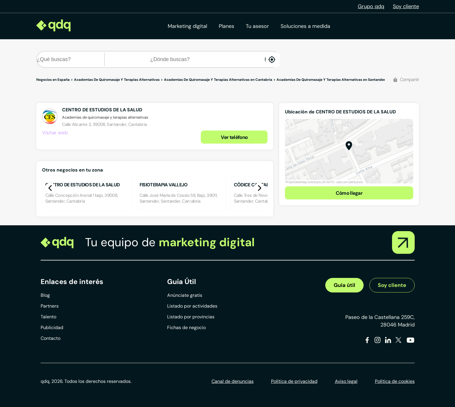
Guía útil (344, 285)
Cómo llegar (349, 193)
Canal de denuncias (233, 381)
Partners (50, 306)
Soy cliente (406, 6)
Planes (226, 26)
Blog (45, 295)
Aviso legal (346, 381)
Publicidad (52, 327)
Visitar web (55, 132)
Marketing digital (187, 26)
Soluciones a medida (305, 26)
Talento (48, 317)
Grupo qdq (371, 6)
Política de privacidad (294, 381)
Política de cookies (395, 381)
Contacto (50, 338)
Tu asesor (257, 26)
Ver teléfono (234, 137)
